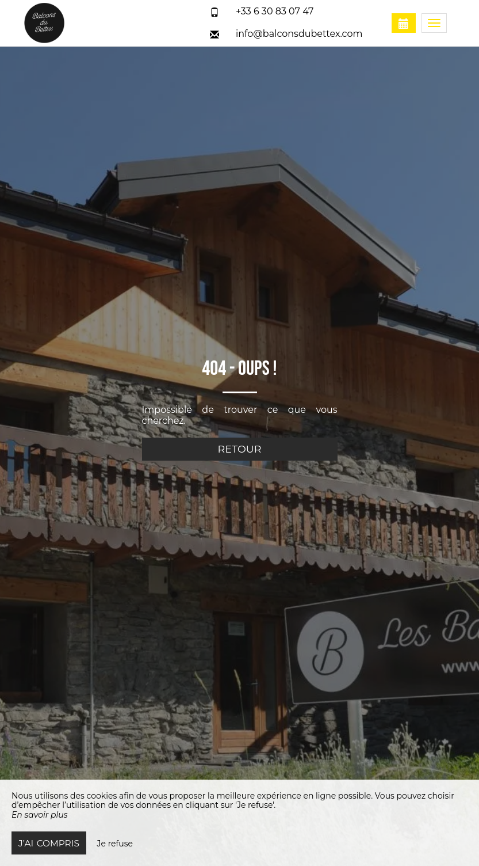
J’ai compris (48, 843)
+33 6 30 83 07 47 (275, 11)
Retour (240, 449)
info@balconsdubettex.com (299, 33)
